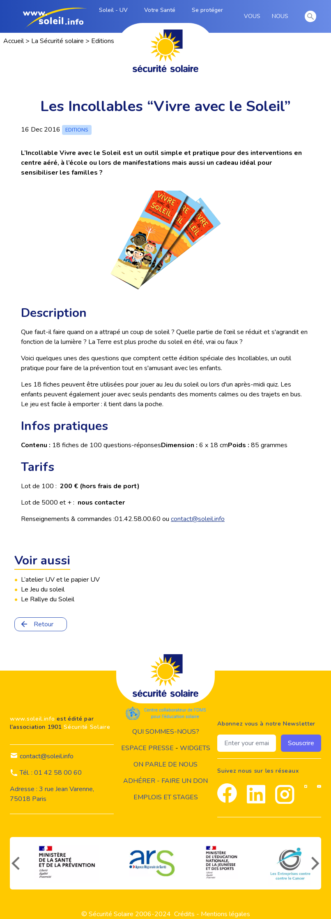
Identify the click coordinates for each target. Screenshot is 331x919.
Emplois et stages (165, 797)
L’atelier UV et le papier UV (60, 579)
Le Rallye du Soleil (47, 599)
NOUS (281, 16)
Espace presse (147, 748)
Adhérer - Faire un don (165, 780)
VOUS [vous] (254, 16)
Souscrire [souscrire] (301, 743)
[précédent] (15, 863)
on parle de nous (165, 764)
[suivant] (316, 863)
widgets (195, 748)
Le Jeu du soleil (42, 589)
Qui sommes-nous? (165, 731)
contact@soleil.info (198, 518)
